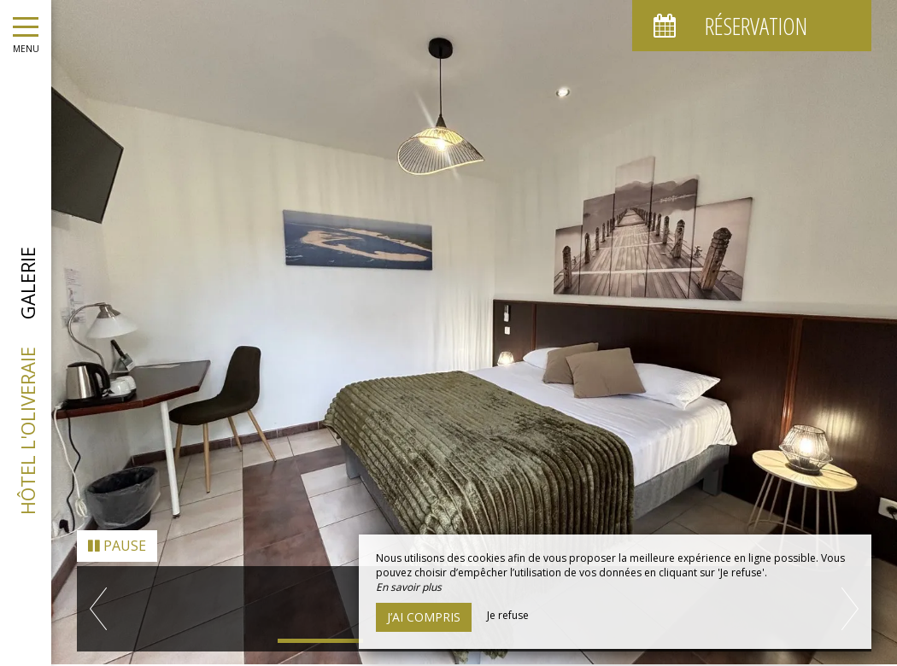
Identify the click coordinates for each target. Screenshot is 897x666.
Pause (117, 534)
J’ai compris (423, 617)
